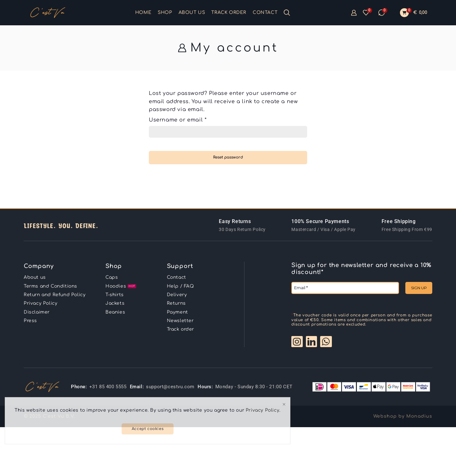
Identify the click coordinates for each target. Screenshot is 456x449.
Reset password (228, 157)
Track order (228, 12)
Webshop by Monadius (402, 416)
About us (192, 12)
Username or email (177, 119)
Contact (265, 12)
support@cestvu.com (170, 387)
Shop (165, 12)
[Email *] (345, 288)
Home (143, 12)
